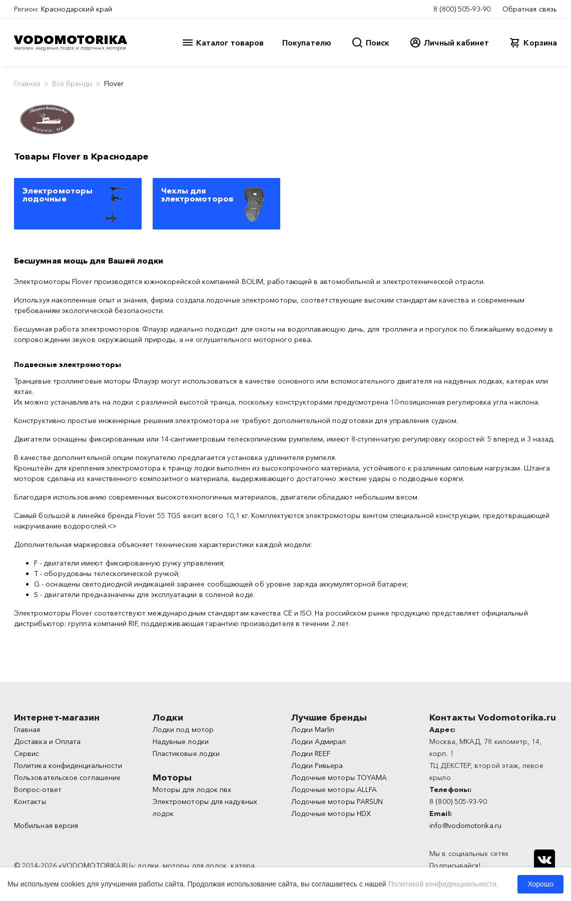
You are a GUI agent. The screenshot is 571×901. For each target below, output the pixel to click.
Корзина (540, 43)
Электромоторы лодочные (58, 195)
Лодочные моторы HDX (331, 813)
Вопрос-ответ (38, 789)
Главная (27, 83)
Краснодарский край (76, 9)
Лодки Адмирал (318, 741)
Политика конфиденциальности (68, 765)
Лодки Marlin (313, 729)
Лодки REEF (311, 753)
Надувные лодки (181, 741)
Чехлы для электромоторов (197, 195)
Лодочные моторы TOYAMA (339, 777)
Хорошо (540, 884)
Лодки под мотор (183, 729)
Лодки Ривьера (317, 765)
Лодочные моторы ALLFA (334, 789)
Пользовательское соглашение (67, 777)
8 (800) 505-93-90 (461, 9)
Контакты (30, 801)
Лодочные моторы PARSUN (337, 801)
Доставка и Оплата (47, 741)
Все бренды (72, 83)
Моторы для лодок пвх (192, 789)
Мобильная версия (46, 825)
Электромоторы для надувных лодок (205, 807)
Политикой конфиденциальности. (443, 884)
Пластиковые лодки (186, 753)
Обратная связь (529, 9)
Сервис (26, 753)
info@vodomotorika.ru (465, 825)
